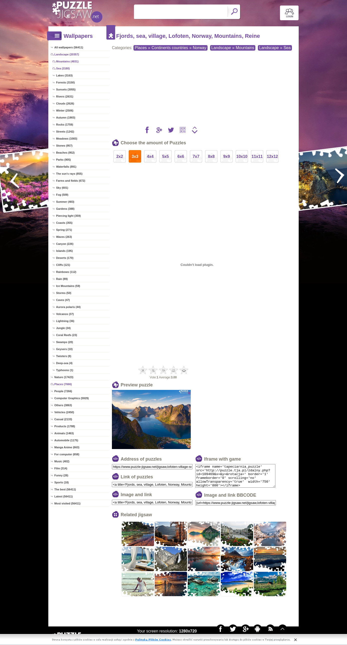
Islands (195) (64, 250)
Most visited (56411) (67, 503)
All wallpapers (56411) (68, 47)
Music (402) (61, 461)
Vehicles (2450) (64, 412)
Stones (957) (64, 145)
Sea (286, 48)
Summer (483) (65, 201)
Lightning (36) (65, 320)
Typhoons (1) (64, 370)
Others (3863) (63, 405)
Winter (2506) (64, 110)
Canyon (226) (64, 243)
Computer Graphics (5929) (71, 398)
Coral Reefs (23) (66, 335)
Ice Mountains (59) (68, 285)
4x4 (150, 156)
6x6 (181, 156)
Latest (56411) (63, 496)
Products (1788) (64, 426)
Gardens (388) (65, 208)
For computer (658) (66, 454)
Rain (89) (62, 278)
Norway (199, 48)
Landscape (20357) (66, 54)
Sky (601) (62, 187)
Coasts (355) (64, 222)
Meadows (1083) (66, 138)
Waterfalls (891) (66, 166)
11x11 (257, 156)
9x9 (226, 156)
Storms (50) (63, 292)
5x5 (165, 156)
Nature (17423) (63, 377)
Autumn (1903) (65, 117)
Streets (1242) (65, 131)
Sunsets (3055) (66, 89)
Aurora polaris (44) (68, 306)
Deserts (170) (64, 257)
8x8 (211, 156)
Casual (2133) (63, 419)
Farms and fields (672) (70, 180)
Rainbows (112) (66, 271)
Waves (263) (64, 236)
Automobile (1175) (66, 440)
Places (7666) (63, 384)
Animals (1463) (64, 433)
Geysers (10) (64, 349)
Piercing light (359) (68, 215)
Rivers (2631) (64, 96)
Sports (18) (61, 482)
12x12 (272, 156)
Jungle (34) (63, 328)
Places (141, 48)
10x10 (242, 156)
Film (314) (60, 468)
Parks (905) (63, 159)
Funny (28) (61, 475)
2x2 (119, 156)
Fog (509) (62, 194)
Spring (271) (64, 229)
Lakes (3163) (64, 75)
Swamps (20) (64, 342)
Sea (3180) (63, 68)
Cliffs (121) (63, 264)
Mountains (245, 48)
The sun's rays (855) (69, 173)
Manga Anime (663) (66, 447)
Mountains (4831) (67, 61)
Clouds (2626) (65, 103)
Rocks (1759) (64, 124)
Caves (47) (63, 299)
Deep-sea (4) (64, 363)
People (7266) (63, 391)
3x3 (135, 156)
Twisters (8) (63, 356)
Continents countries (169, 48)
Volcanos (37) (65, 313)
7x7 (196, 156)
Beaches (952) (65, 152)
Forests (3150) (65, 82)
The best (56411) (65, 489)
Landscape (221, 48)
